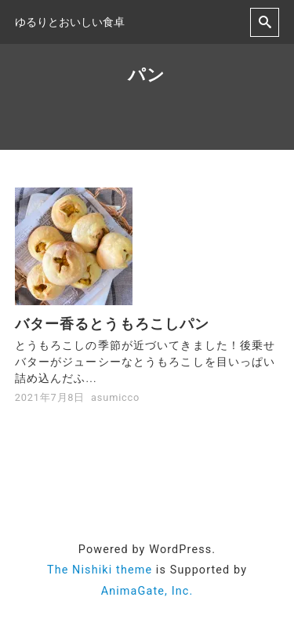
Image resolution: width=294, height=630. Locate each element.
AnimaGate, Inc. (147, 591)
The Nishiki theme (99, 570)
